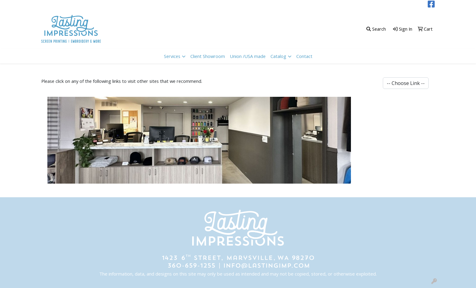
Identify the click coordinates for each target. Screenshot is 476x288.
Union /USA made (248, 56)
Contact (304, 56)
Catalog (278, 56)
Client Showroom (207, 56)
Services (172, 56)
